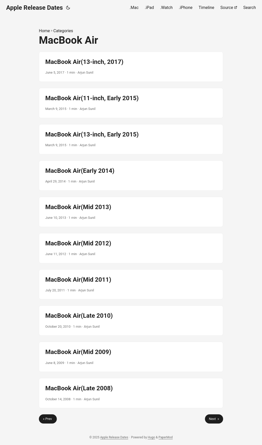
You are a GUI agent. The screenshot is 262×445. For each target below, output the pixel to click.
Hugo (151, 437)
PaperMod (166, 437)
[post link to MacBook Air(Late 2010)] (131, 320)
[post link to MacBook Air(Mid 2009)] (131, 357)
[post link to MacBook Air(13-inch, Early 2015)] (131, 139)
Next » (214, 419)
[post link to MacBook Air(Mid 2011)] (131, 284)
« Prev (48, 419)
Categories (63, 30)
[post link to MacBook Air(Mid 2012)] (131, 248)
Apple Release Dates (34, 7)
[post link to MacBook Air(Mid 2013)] (131, 212)
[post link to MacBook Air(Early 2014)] (131, 175)
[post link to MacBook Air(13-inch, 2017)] (131, 67)
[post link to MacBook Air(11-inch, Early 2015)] (131, 103)
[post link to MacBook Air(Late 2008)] (131, 393)
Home (44, 30)
